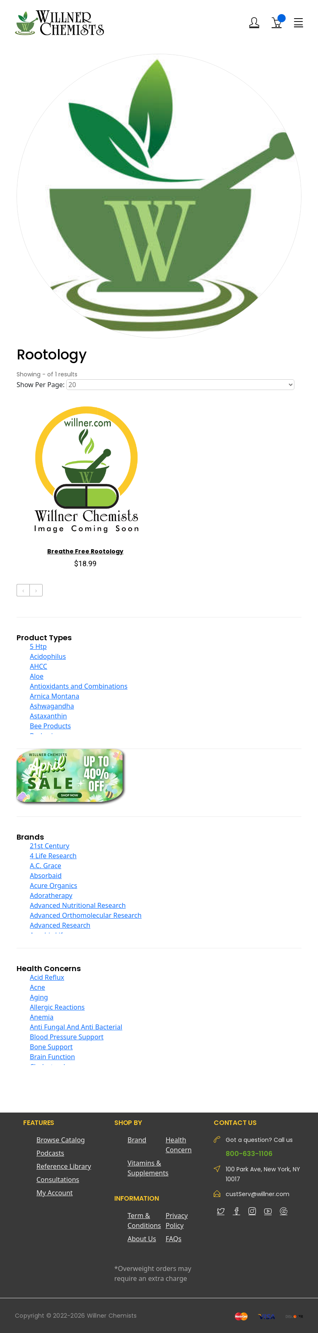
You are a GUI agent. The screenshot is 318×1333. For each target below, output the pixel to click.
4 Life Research (53, 855)
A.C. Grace (45, 865)
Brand (137, 1139)
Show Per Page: (41, 384)
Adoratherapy (51, 895)
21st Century (49, 845)
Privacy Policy (177, 1220)
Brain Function (52, 1056)
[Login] (254, 23)
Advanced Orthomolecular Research (86, 915)
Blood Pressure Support (67, 1036)
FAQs (173, 1238)
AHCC (38, 666)
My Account (54, 1192)
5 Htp (38, 646)
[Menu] (298, 22)
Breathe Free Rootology (85, 551)
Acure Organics (53, 885)
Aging (39, 997)
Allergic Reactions (57, 1007)
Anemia (41, 1017)
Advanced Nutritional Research (78, 905)
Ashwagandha (52, 706)
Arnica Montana (54, 696)
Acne (37, 987)
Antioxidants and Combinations (79, 686)
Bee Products (50, 725)
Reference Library (63, 1166)
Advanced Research (60, 925)
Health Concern (179, 1144)
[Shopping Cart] (277, 23)
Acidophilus (48, 656)
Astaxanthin (48, 715)
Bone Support (51, 1046)
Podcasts (50, 1153)
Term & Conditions (144, 1220)
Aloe (36, 676)
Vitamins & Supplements (147, 1167)
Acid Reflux (47, 977)
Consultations (57, 1179)
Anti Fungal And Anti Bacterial (76, 1026)
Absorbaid (46, 875)
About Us (142, 1238)
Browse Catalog (60, 1139)
